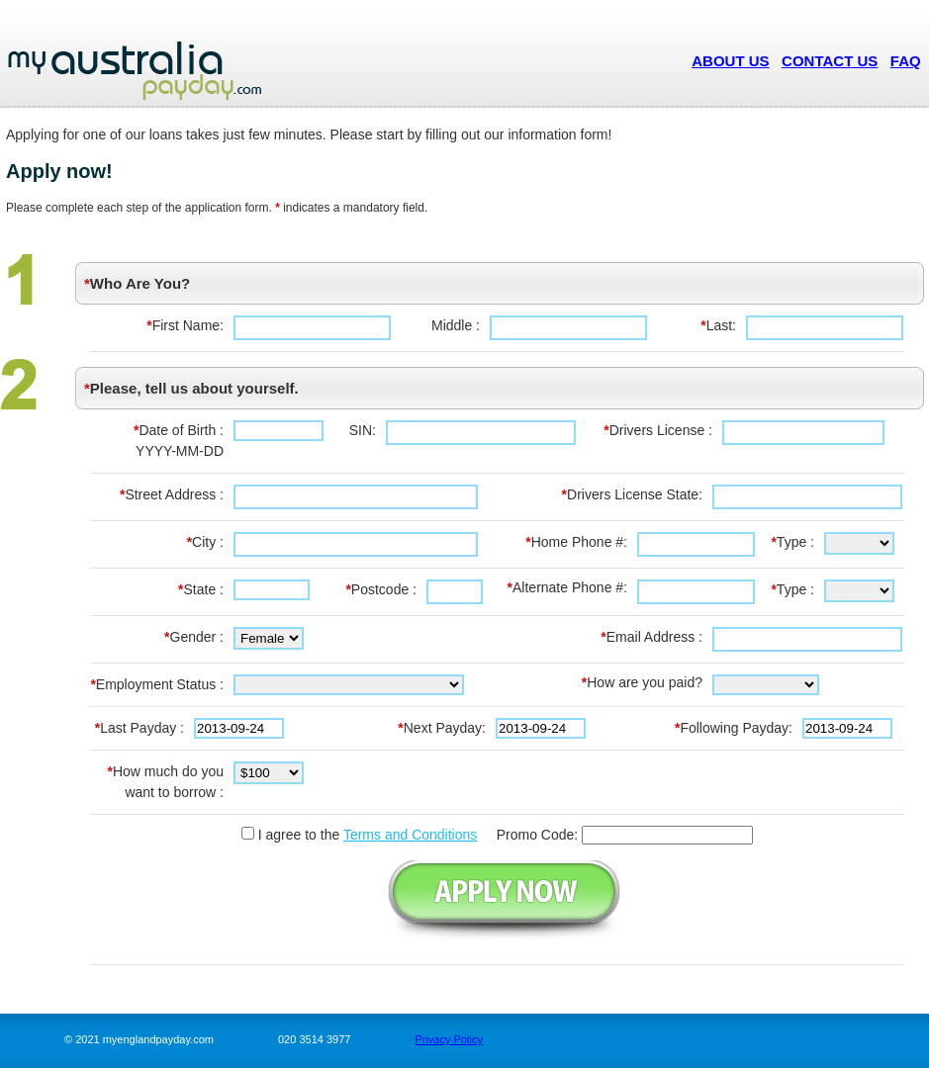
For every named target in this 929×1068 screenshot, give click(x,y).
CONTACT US (830, 60)
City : (205, 542)
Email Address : (651, 637)
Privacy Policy (448, 1039)
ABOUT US (730, 60)
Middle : (455, 325)
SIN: (362, 430)
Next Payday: (442, 728)
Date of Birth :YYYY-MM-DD (179, 440)
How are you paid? (642, 682)
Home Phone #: (576, 542)
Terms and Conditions (410, 835)
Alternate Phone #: (567, 587)
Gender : (194, 637)
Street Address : (172, 494)
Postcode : (381, 589)
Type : (792, 542)
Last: (718, 325)
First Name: (185, 325)
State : (201, 589)
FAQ (905, 60)
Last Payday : (139, 728)
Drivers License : (658, 430)
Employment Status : (157, 684)
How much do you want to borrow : (165, 781)
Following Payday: (733, 728)
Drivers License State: (632, 494)
